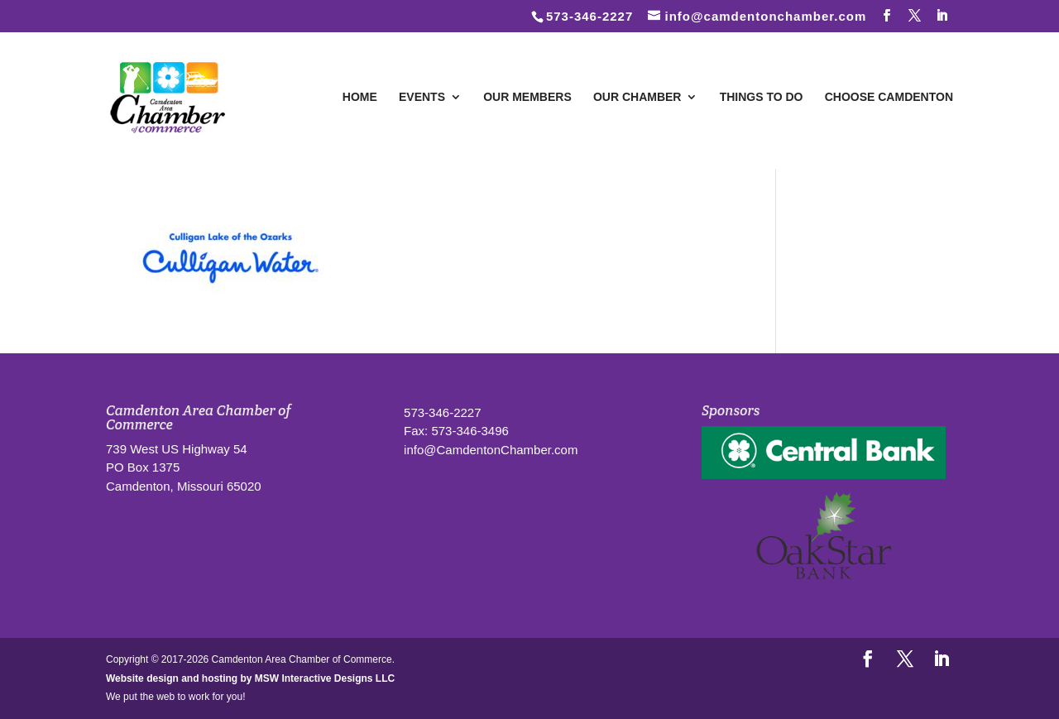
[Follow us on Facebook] (887, 15)
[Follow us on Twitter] (915, 15)
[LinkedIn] (942, 15)
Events (422, 97)
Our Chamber (637, 97)
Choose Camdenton (889, 97)
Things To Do (761, 97)
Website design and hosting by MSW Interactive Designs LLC (250, 678)
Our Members (527, 97)
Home (360, 97)
